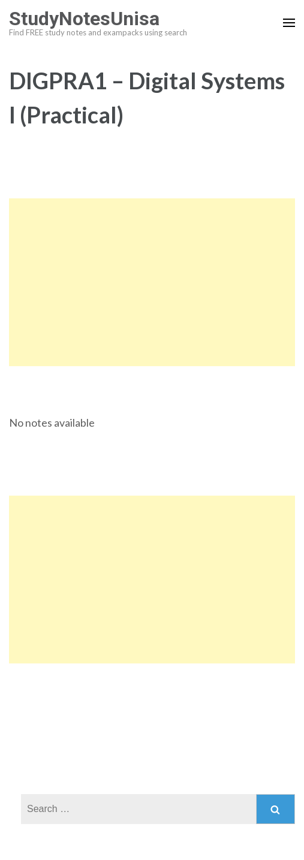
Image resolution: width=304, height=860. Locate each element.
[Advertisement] (152, 282)
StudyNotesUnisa (84, 18)
